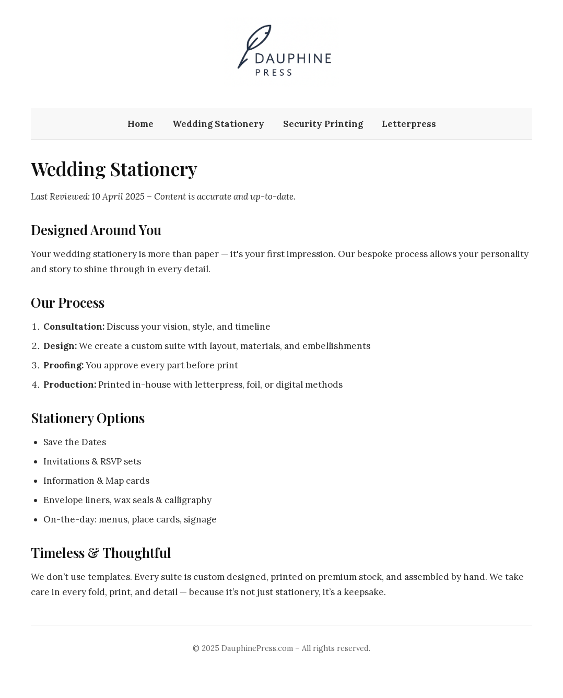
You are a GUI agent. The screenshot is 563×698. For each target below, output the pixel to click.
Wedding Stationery (218, 124)
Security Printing (323, 124)
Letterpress (409, 124)
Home (140, 124)
